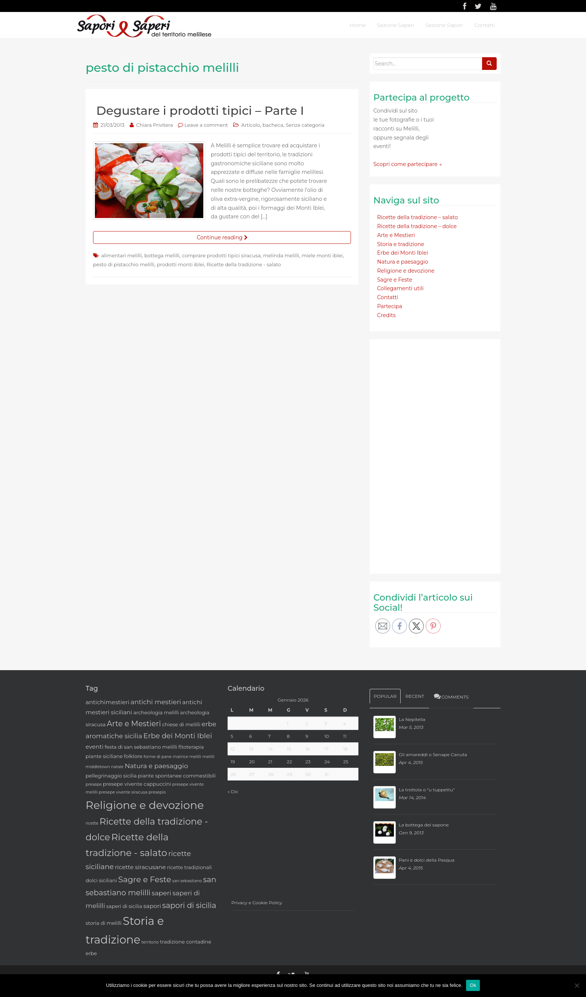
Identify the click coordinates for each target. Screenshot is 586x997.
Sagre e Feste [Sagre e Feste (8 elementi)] (144, 879)
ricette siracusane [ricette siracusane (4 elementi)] (140, 867)
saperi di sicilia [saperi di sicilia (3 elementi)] (124, 906)
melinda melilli (281, 255)
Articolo (250, 125)
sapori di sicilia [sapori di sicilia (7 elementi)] (189, 905)
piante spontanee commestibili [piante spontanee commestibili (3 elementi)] (177, 776)
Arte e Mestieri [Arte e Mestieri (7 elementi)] (134, 723)
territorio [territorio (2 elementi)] (150, 942)
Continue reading (222, 237)
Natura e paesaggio (402, 261)
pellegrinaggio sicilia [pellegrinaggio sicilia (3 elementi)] (111, 776)
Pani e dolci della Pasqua (426, 860)
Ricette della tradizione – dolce (417, 226)
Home (357, 25)
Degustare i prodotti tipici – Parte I (200, 110)
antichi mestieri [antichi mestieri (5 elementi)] (155, 702)
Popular (385, 696)
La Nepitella (412, 719)
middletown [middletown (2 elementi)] (98, 766)
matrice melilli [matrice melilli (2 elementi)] (187, 756)
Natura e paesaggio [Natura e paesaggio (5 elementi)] (156, 766)
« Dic (233, 791)
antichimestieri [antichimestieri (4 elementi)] (107, 702)
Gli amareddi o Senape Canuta (433, 754)
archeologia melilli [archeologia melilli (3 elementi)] (156, 712)
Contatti (484, 25)
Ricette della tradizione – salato (417, 217)
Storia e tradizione (400, 244)
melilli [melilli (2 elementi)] (209, 756)
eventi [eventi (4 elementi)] (95, 746)
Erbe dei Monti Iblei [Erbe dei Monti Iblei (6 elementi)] (178, 735)
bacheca (273, 125)
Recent (414, 696)
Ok (473, 985)
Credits (386, 315)
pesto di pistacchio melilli (123, 264)
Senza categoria (305, 125)
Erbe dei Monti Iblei (402, 252)
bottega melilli (161, 255)
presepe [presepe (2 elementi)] (94, 784)
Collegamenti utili (400, 288)
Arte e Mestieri (396, 235)
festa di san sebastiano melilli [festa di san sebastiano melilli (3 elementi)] (141, 747)
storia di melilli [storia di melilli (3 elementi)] (103, 923)
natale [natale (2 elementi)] (117, 766)
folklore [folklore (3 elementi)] (133, 756)
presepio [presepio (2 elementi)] (157, 792)
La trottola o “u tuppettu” (427, 789)
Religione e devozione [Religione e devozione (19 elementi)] (145, 805)
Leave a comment (206, 125)
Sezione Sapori (444, 25)
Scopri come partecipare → (407, 164)
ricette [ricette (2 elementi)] (92, 823)
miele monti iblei (322, 255)
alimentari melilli (121, 255)
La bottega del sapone (424, 825)
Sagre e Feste (394, 279)
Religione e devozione (405, 270)
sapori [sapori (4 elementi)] (152, 905)
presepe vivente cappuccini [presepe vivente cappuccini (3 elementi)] (137, 784)
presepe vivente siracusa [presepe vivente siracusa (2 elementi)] (123, 792)
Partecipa (389, 306)
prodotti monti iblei (180, 264)
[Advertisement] (429, 455)
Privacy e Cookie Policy (256, 902)
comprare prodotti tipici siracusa (221, 255)
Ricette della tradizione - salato (244, 264)
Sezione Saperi (395, 25)
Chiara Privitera (154, 125)
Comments (451, 696)
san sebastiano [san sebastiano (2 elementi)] (187, 880)
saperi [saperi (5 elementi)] (161, 893)
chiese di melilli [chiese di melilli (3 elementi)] (181, 724)
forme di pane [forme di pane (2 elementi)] (158, 756)
